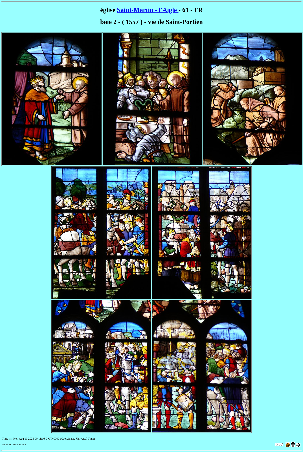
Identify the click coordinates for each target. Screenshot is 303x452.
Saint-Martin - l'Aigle (148, 10)
